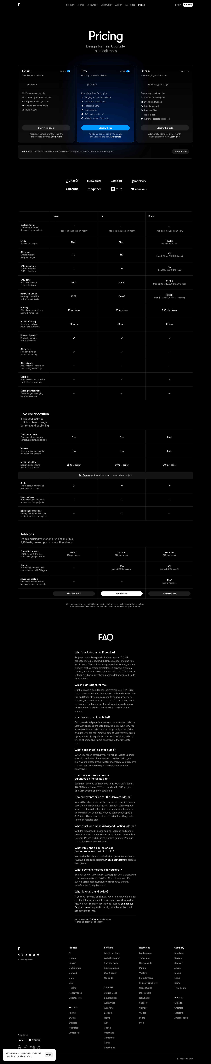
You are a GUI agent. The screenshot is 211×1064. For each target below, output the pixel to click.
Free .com (64, 231)
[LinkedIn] (34, 955)
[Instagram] (30, 955)
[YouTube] (38, 954)
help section (92, 919)
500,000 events (123, 569)
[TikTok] (26, 955)
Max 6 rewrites (169, 583)
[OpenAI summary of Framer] (45, 1059)
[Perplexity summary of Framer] (51, 1059)
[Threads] (22, 955)
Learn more (56, 136)
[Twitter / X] (19, 955)
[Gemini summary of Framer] (48, 1059)
